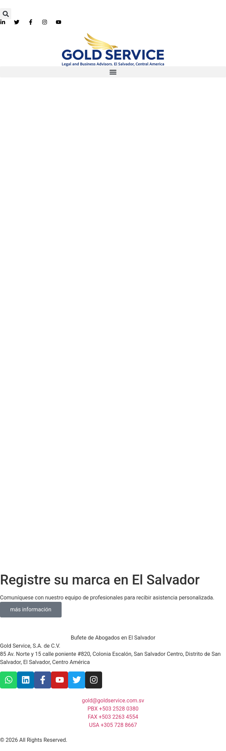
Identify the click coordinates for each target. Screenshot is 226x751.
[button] (5, 13)
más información (30, 609)
